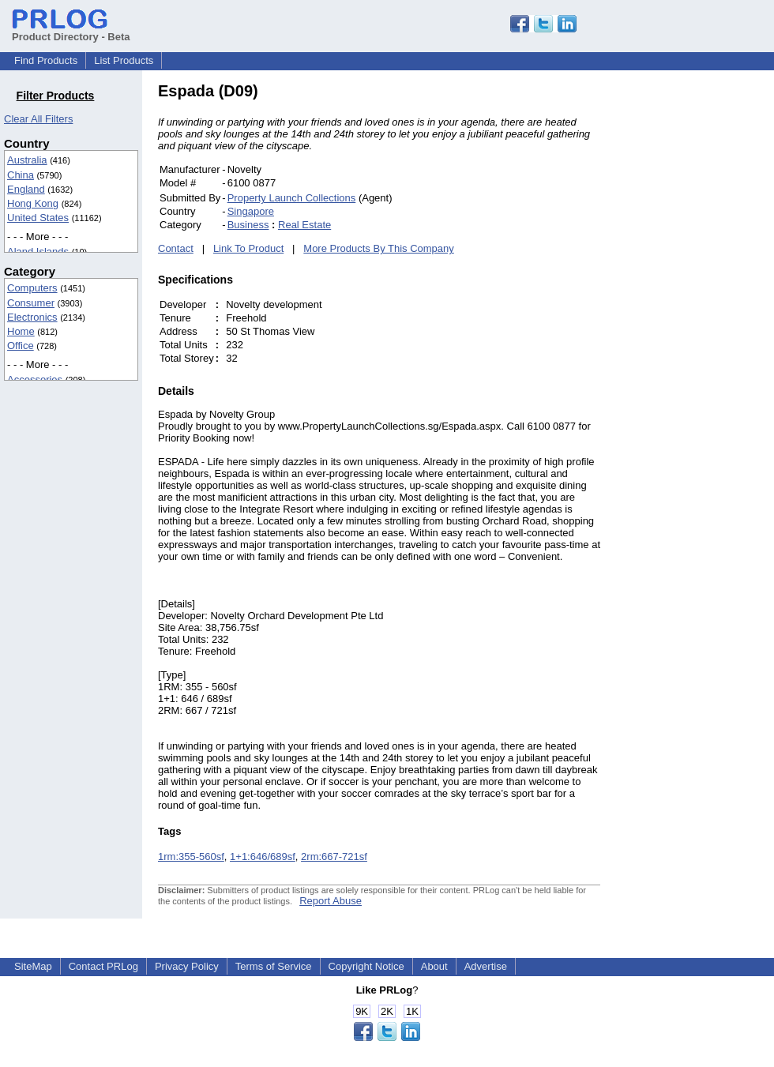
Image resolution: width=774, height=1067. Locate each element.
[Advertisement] (707, 319)
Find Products (45, 60)
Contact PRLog (103, 966)
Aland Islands (38, 251)
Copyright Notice (366, 966)
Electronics (32, 317)
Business (248, 225)
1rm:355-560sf (191, 856)
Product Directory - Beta (71, 31)
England (26, 189)
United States (38, 218)
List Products (123, 60)
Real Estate (304, 225)
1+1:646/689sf (262, 856)
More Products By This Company (378, 248)
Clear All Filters (38, 119)
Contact (176, 248)
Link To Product (248, 248)
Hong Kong (32, 203)
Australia (27, 160)
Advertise (485, 966)
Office (20, 345)
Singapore (250, 211)
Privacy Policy (187, 966)
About (434, 966)
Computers (32, 288)
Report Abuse (330, 901)
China (20, 175)
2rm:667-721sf (334, 856)
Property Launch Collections (291, 198)
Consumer (30, 303)
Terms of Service (273, 966)
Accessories (34, 379)
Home (21, 331)
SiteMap (33, 966)
